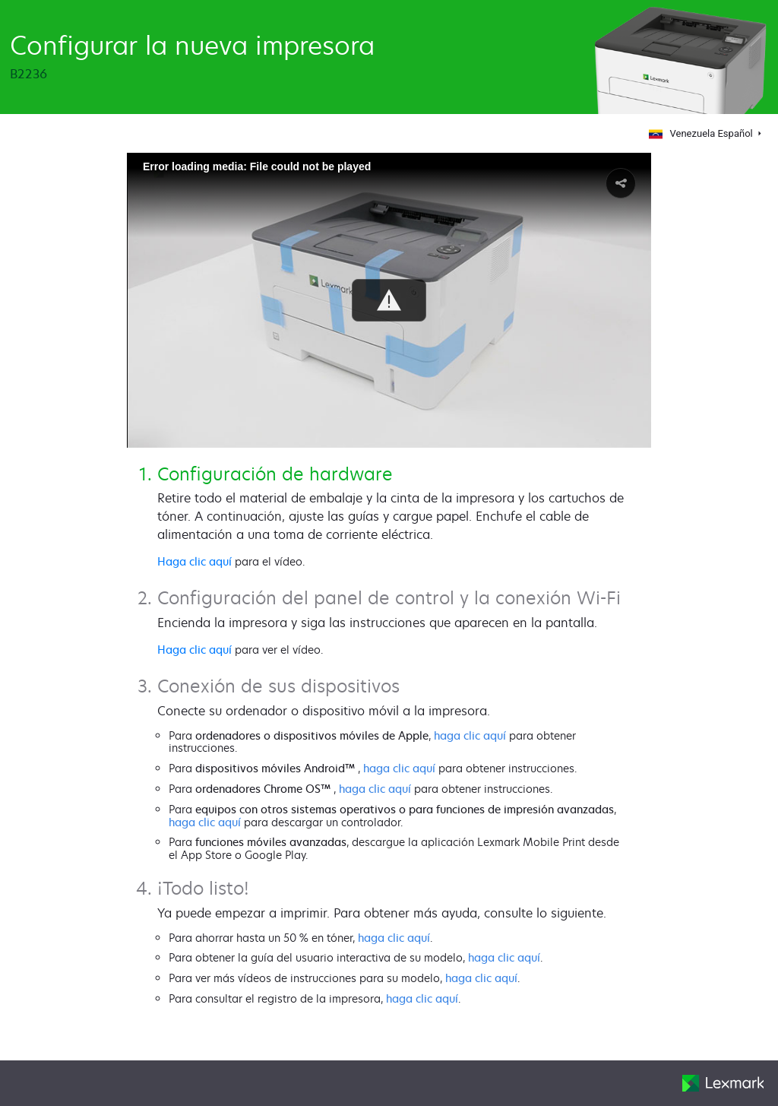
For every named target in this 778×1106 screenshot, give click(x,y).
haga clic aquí (470, 735)
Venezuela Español (699, 133)
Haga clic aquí (194, 561)
